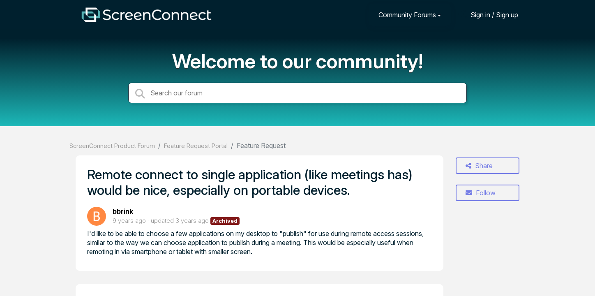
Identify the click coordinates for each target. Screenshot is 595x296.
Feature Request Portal (196, 145)
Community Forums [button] (407, 15)
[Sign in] (488, 14)
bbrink (123, 211)
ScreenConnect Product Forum (112, 145)
